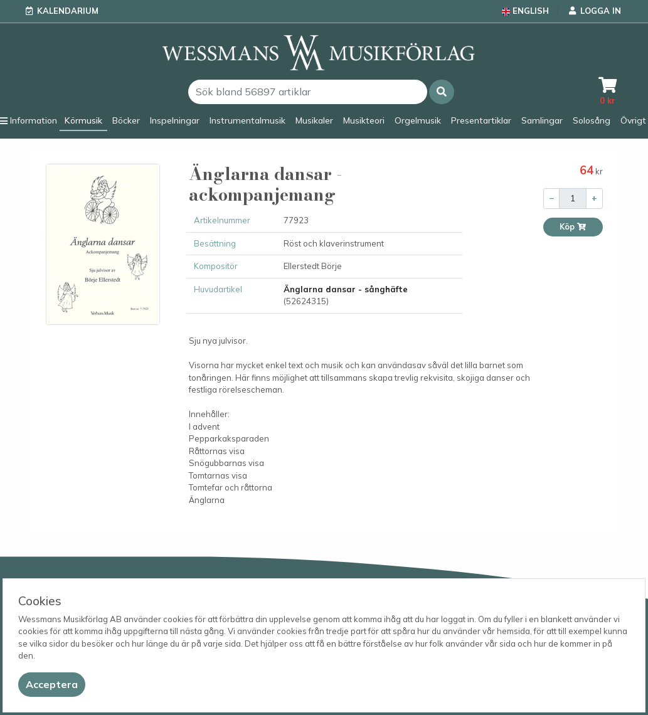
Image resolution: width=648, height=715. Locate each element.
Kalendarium (67, 11)
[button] (441, 92)
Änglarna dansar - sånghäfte (346, 289)
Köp (573, 226)
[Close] (51, 684)
